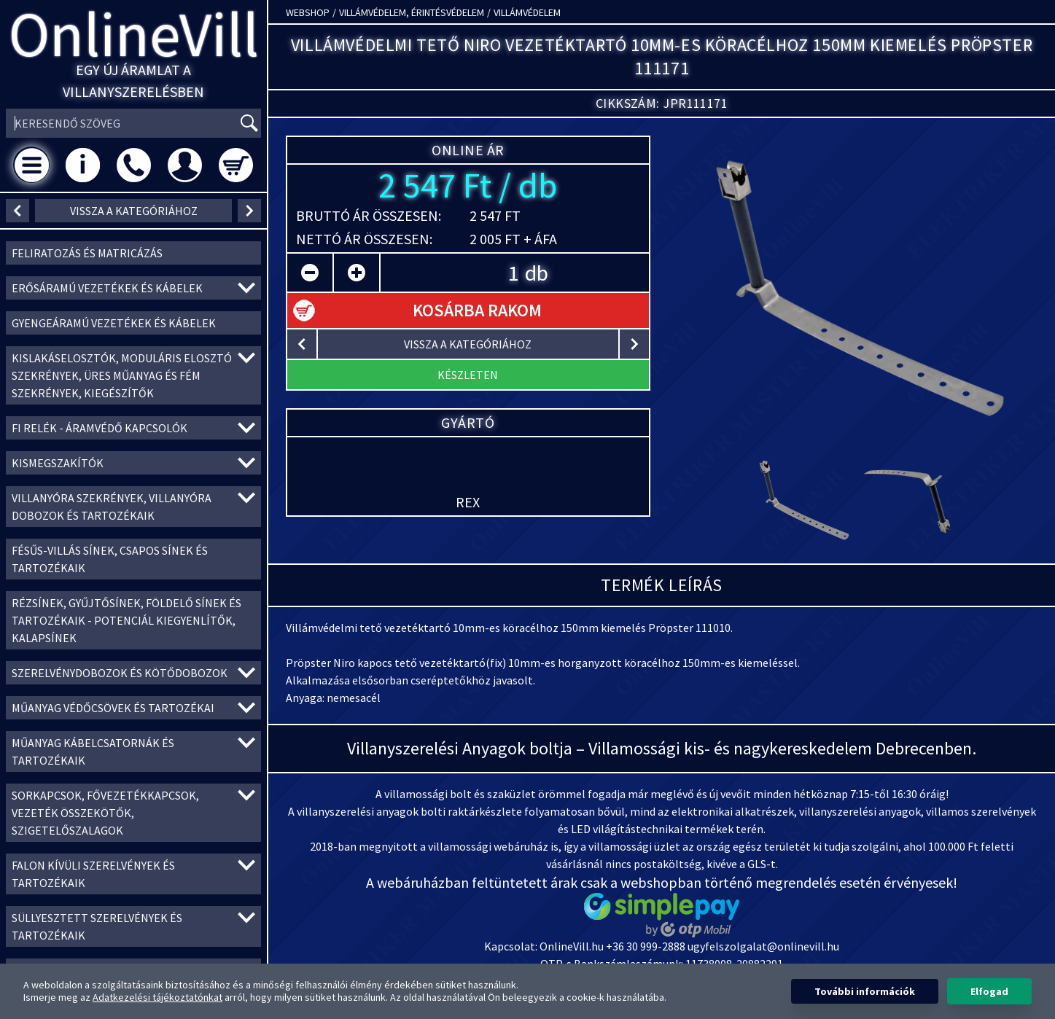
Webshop (308, 12)
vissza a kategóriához (134, 210)
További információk (864, 991)
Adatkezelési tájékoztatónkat (157, 997)
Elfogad (989, 991)
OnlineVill (134, 34)
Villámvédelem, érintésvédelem (411, 12)
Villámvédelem (527, 12)
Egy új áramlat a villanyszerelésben (133, 80)
